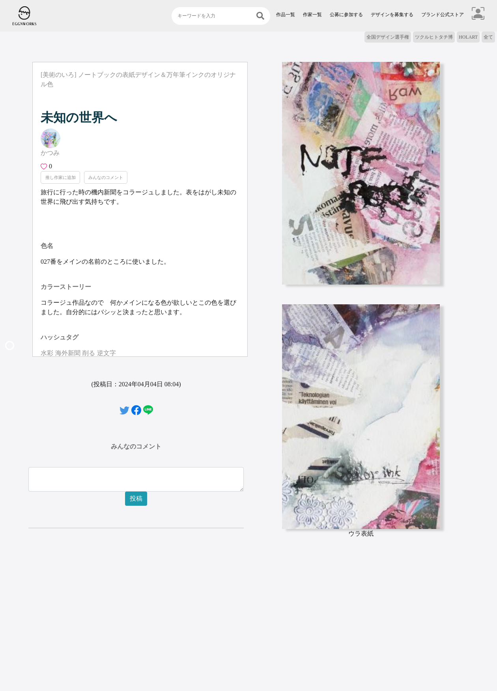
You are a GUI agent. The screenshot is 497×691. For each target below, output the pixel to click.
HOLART (468, 37)
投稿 (136, 498)
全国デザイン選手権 (387, 37)
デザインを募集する (392, 14)
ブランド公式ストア (442, 14)
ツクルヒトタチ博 (434, 37)
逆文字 (106, 353)
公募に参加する (346, 14)
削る (88, 353)
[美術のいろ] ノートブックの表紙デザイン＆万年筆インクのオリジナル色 (138, 79)
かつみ (50, 152)
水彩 (47, 353)
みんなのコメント (105, 177)
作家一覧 (312, 14)
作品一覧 (285, 14)
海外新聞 (67, 353)
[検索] (260, 16)
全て (488, 37)
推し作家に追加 (60, 177)
